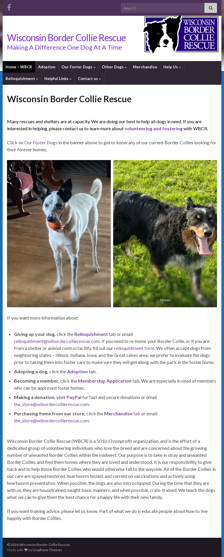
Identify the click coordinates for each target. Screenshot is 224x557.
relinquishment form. (134, 348)
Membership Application (105, 381)
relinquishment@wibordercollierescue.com (57, 341)
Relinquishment (22, 78)
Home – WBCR (19, 67)
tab (122, 413)
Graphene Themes (47, 550)
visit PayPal (68, 397)
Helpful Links (58, 78)
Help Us (172, 67)
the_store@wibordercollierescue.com (51, 404)
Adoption (46, 67)
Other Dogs (114, 67)
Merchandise (145, 67)
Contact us (89, 78)
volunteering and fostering (154, 128)
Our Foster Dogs (79, 67)
